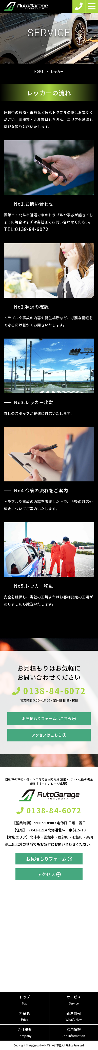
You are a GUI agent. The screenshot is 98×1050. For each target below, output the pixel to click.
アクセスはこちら (49, 735)
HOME (39, 71)
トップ (24, 1000)
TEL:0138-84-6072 (26, 229)
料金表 (24, 1016)
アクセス (49, 874)
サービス (74, 1000)
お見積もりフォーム (49, 858)
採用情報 (74, 1032)
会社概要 (24, 1032)
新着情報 (74, 1016)
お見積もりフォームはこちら (49, 718)
